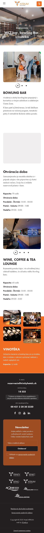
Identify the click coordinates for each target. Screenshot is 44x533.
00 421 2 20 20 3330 (22, 406)
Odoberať (22, 448)
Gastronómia (22, 28)
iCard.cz (25, 522)
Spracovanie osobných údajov (22, 513)
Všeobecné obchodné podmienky (22, 509)
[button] (7, 67)
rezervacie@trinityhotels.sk (22, 383)
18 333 (22, 391)
